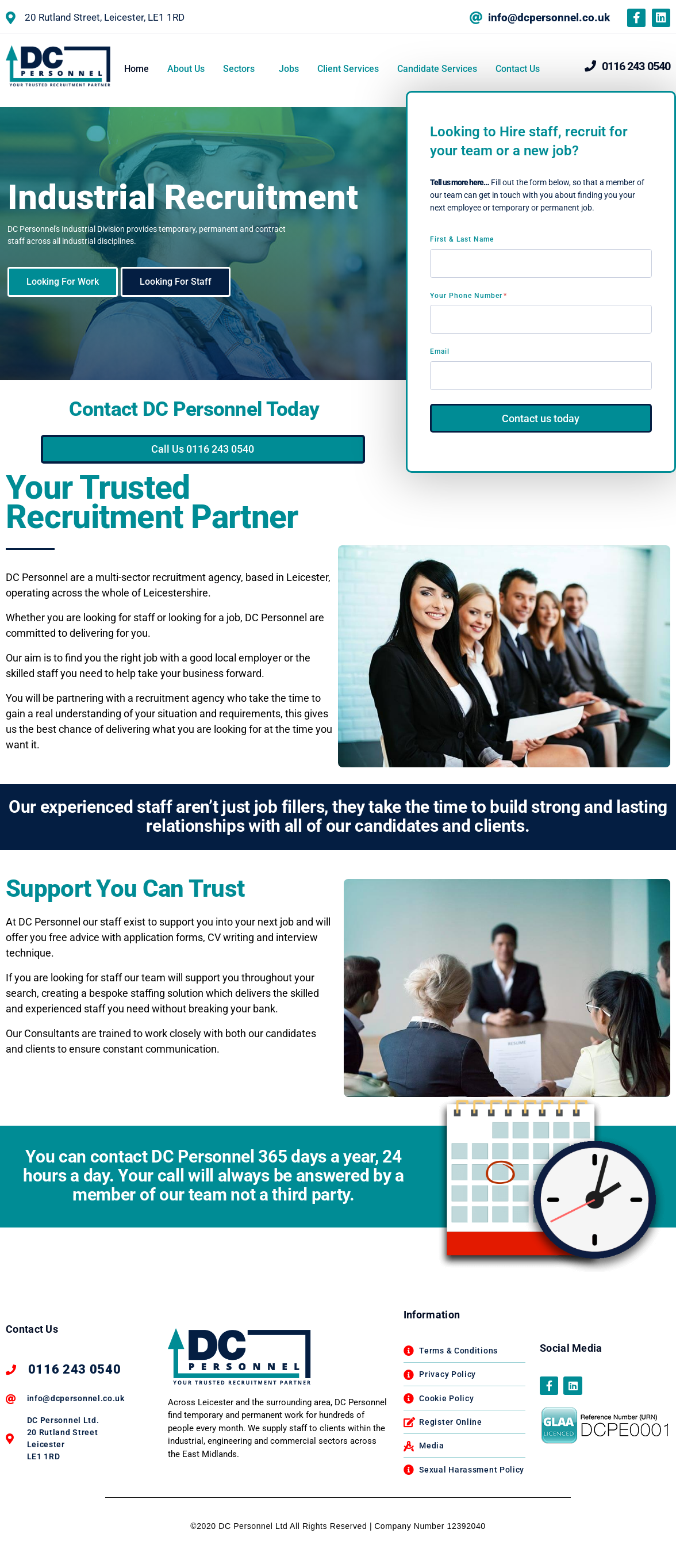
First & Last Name (462, 239)
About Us (186, 68)
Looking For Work (62, 281)
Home (136, 68)
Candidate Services (437, 68)
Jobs (289, 68)
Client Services (348, 68)
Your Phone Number (468, 296)
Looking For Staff (176, 281)
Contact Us (518, 68)
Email (440, 351)
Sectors (239, 68)
